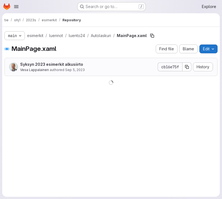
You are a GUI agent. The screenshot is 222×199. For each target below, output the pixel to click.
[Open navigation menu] (16, 6)
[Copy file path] (152, 35)
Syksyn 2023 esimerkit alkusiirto (51, 64)
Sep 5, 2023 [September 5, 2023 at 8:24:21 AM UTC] (75, 70)
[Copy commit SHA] (187, 66)
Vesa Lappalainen (34, 70)
